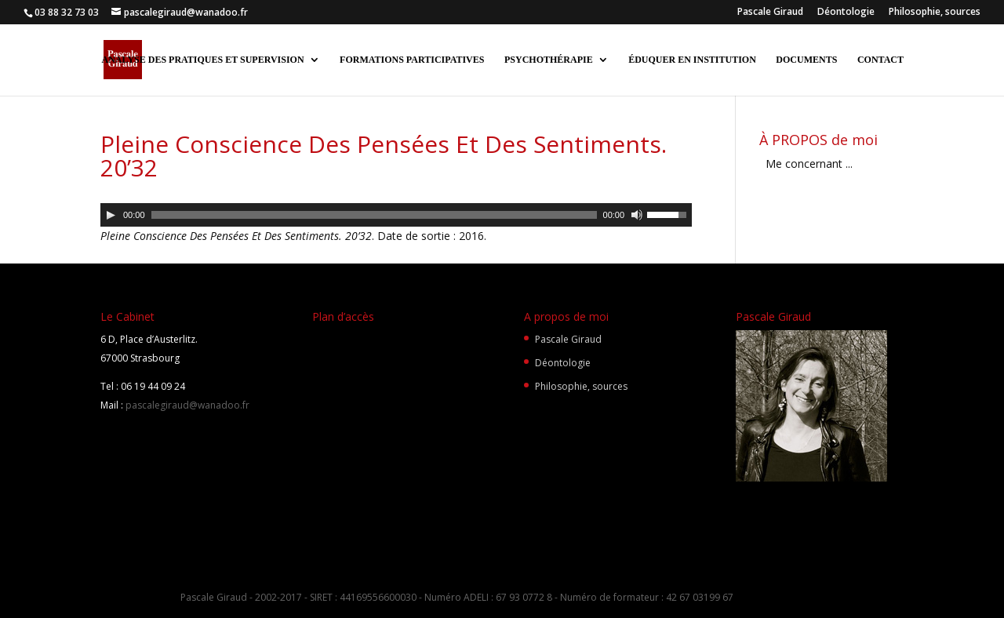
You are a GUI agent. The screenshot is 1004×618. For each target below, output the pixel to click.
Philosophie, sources (934, 12)
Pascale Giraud (770, 12)
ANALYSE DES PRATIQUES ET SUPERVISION (202, 59)
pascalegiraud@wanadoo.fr (186, 405)
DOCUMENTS (806, 59)
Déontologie (846, 12)
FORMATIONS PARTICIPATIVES (412, 59)
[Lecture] (110, 215)
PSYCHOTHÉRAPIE (548, 59)
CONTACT (880, 59)
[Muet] (637, 215)
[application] (396, 215)
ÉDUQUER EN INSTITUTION (692, 59)
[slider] (374, 215)
